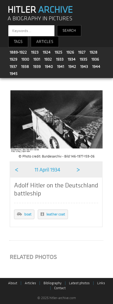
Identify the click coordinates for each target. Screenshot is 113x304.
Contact (60, 288)
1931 (36, 59)
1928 (93, 52)
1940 (49, 66)
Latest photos (79, 283)
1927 (81, 52)
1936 (95, 59)
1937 (13, 66)
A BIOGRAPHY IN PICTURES (40, 18)
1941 (60, 66)
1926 (70, 52)
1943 (84, 66)
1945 (13, 73)
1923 (35, 52)
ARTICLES (44, 41)
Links (101, 283)
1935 (83, 59)
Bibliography (52, 283)
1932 (48, 59)
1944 (96, 66)
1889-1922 (18, 52)
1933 (60, 59)
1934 (72, 59)
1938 (25, 66)
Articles (30, 283)
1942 (72, 66)
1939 (37, 66)
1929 (13, 59)
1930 (25, 59)
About (12, 283)
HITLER (40, 10)
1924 (47, 52)
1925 (58, 52)
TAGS (18, 41)
